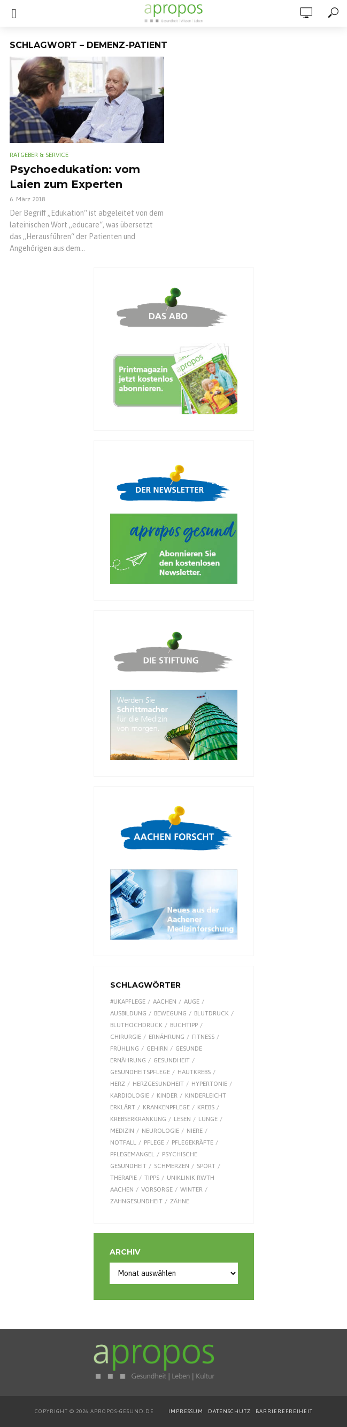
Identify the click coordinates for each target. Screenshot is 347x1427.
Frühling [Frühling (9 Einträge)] (124, 1048)
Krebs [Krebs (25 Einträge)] (205, 1107)
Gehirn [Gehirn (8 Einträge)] (157, 1048)
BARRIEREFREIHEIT (284, 1411)
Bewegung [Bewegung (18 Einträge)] (170, 1013)
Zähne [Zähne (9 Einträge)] (179, 1201)
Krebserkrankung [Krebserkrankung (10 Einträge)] (138, 1119)
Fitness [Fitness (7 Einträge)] (203, 1036)
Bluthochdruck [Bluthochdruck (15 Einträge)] (136, 1025)
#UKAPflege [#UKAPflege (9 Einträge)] (127, 1001)
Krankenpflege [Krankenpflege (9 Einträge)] (166, 1107)
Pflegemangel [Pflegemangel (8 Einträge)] (132, 1154)
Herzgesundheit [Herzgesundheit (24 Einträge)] (158, 1083)
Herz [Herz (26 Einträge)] (117, 1083)
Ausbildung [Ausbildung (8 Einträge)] (128, 1013)
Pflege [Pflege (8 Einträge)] (154, 1142)
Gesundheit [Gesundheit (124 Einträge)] (171, 1060)
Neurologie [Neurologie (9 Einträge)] (160, 1130)
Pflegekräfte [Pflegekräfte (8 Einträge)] (192, 1142)
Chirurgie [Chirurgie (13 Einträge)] (125, 1036)
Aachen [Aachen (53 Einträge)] (164, 1001)
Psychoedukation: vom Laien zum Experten (75, 177)
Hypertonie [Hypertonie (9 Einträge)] (209, 1083)
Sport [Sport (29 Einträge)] (206, 1166)
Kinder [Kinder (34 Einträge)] (167, 1095)
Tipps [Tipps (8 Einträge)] (151, 1177)
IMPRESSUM (185, 1411)
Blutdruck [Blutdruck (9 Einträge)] (211, 1013)
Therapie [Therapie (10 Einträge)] (123, 1177)
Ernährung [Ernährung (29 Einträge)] (166, 1036)
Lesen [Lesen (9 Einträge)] (182, 1119)
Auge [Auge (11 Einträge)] (191, 1001)
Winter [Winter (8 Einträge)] (191, 1189)
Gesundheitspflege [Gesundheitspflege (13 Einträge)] (140, 1072)
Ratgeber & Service (39, 155)
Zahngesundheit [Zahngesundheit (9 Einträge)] (136, 1201)
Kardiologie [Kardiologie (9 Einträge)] (129, 1095)
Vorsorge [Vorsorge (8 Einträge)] (157, 1189)
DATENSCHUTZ (230, 1411)
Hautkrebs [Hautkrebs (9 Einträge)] (194, 1072)
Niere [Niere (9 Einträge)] (195, 1130)
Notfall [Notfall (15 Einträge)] (123, 1142)
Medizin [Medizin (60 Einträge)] (122, 1130)
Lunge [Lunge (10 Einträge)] (208, 1119)
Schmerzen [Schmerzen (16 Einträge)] (171, 1166)
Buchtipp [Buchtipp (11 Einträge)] (184, 1025)
